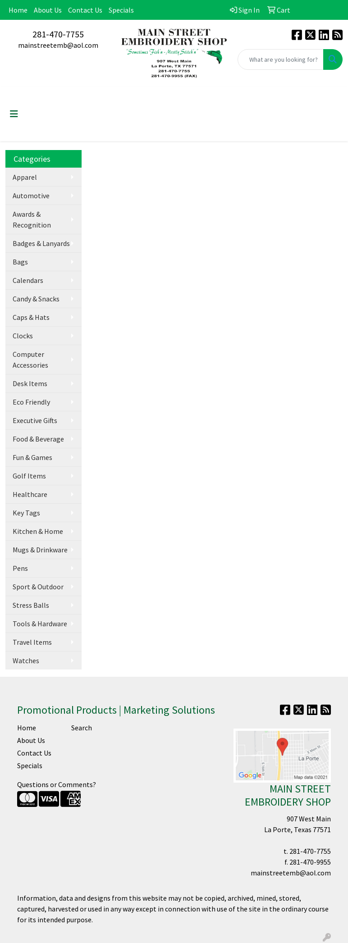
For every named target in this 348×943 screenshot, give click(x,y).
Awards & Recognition (32, 219)
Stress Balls (31, 605)
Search (81, 727)
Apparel (25, 177)
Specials (121, 9)
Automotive (31, 195)
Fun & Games (32, 457)
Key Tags (26, 512)
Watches (26, 660)
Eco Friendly (31, 401)
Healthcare (30, 494)
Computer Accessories (30, 359)
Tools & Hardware (40, 623)
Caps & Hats (31, 317)
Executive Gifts (35, 420)
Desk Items (30, 383)
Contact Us (85, 9)
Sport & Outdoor (38, 586)
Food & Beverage (38, 438)
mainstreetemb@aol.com (58, 45)
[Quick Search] (281, 59)
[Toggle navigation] (14, 114)
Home (18, 9)
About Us (48, 9)
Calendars (28, 280)
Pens (20, 568)
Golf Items (29, 475)
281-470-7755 (58, 34)
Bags (20, 261)
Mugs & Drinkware (40, 549)
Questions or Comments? (56, 784)
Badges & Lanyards (41, 243)
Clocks (23, 335)
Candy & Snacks (36, 298)
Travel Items (32, 642)
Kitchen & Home (38, 531)
